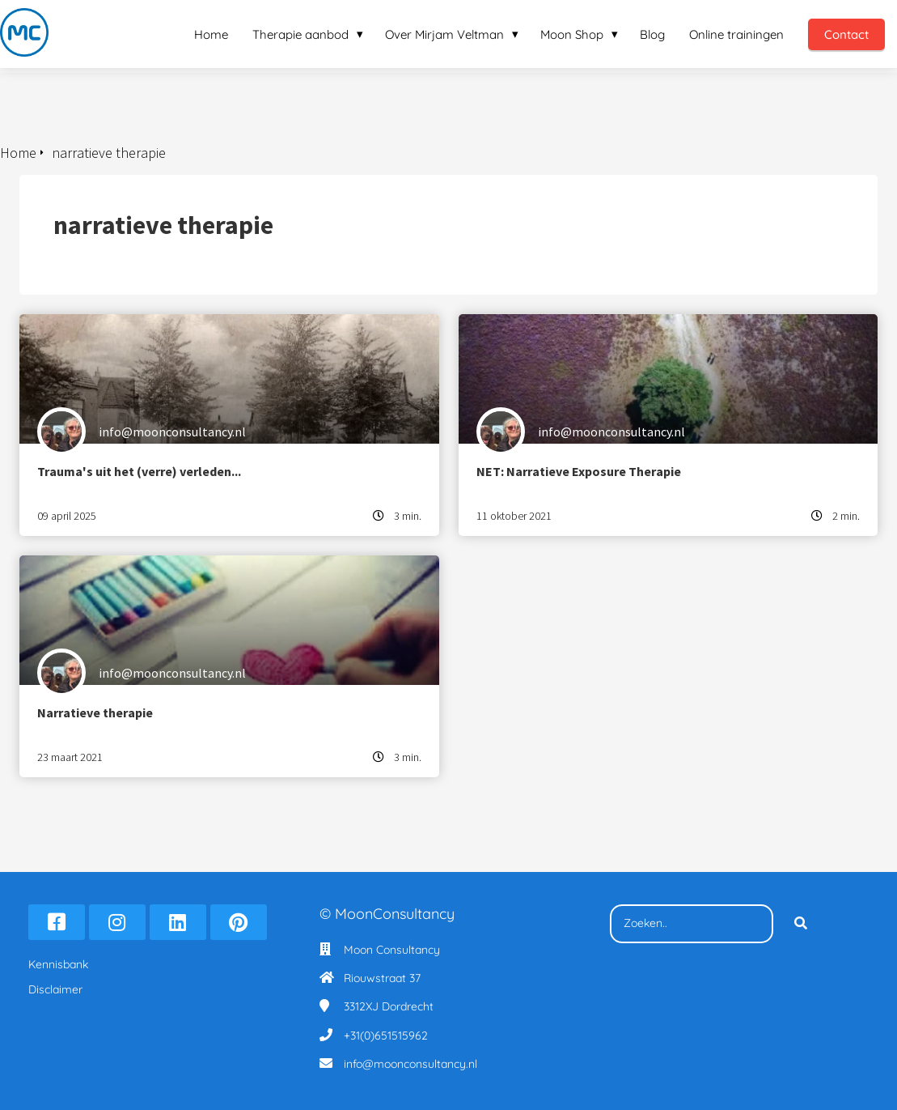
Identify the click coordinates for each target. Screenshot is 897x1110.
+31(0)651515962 (386, 1035)
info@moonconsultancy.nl (410, 1064)
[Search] (800, 923)
